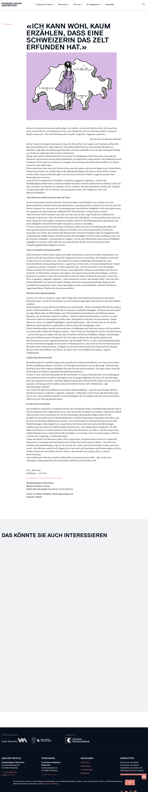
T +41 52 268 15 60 (9, 772)
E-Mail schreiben (8, 775)
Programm (85, 762)
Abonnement (86, 766)
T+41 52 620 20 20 (48, 775)
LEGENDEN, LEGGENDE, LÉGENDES (44, 478)
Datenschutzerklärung (51, 784)
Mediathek (85, 773)
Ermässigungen (87, 770)
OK (130, 782)
